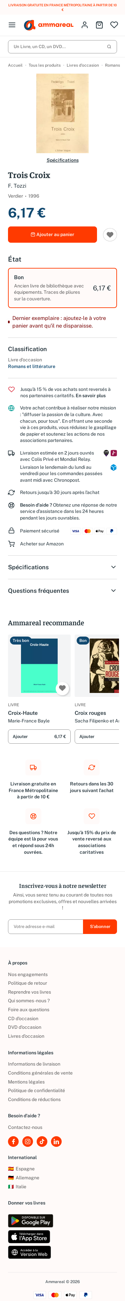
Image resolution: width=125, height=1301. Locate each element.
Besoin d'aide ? (36, 505)
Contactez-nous (25, 1127)
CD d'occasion (23, 1018)
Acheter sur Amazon (42, 543)
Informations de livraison (34, 1064)
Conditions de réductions (34, 1099)
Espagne (21, 1168)
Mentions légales (26, 1081)
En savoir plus (91, 395)
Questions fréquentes (62, 590)
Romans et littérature (31, 366)
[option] (62, 288)
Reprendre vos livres (29, 992)
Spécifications (63, 160)
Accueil (15, 65)
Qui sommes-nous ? (29, 1000)
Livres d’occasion (83, 65)
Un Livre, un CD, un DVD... (62, 46)
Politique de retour (27, 983)
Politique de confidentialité (36, 1090)
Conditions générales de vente (40, 1073)
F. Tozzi (17, 186)
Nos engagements (28, 974)
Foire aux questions (28, 1009)
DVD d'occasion (24, 1027)
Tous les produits (45, 65)
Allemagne (23, 1177)
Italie (17, 1186)
